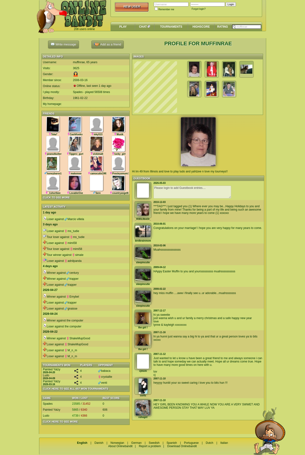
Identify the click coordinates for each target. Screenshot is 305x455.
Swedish (154, 443)
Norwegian (117, 443)
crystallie (105, 376)
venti (102, 382)
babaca (104, 370)
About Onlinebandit (120, 446)
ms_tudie (72, 231)
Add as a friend (107, 44)
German (136, 443)
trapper (72, 278)
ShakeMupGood (78, 338)
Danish (98, 443)
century (72, 272)
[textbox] (246, 27)
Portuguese (191, 443)
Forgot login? (198, 9)
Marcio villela (74, 219)
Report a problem (150, 446)
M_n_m (71, 350)
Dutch (209, 443)
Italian (224, 443)
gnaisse (71, 308)
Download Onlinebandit (182, 446)
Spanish (172, 443)
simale (77, 255)
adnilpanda (73, 261)
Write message (63, 44)
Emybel (72, 296)
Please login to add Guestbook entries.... (192, 192)
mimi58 (71, 243)
